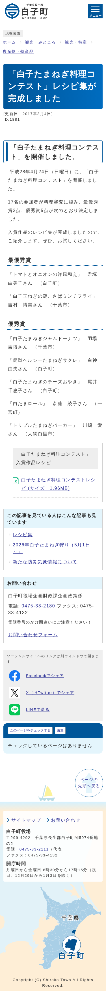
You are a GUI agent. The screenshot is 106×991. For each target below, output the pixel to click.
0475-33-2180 (38, 605)
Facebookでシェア (36, 675)
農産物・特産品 (18, 51)
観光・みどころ (40, 42)
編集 (60, 730)
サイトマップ (26, 820)
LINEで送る (29, 709)
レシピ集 (23, 534)
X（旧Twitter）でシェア (41, 692)
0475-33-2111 (34, 849)
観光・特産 (76, 42)
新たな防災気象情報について (45, 561)
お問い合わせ (66, 820)
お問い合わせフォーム (33, 634)
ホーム (9, 42)
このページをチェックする (30, 730)
